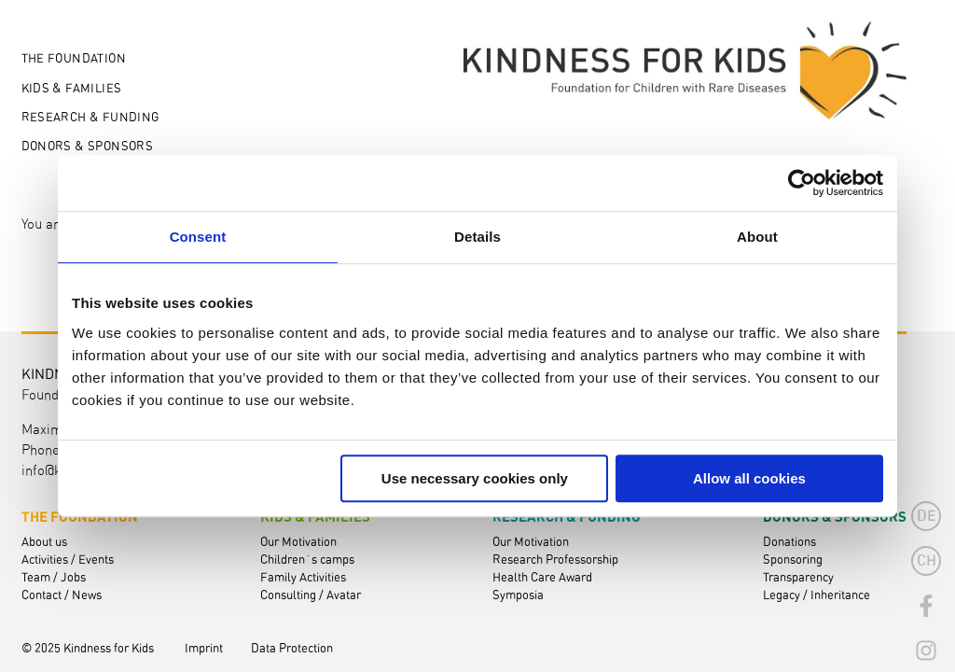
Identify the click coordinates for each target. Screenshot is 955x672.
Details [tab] (477, 237)
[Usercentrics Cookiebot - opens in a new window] (801, 183)
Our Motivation (298, 543)
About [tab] (757, 237)
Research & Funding (90, 118)
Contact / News (61, 596)
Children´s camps (307, 560)
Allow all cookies (749, 478)
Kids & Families (71, 89)
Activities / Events (67, 560)
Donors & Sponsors (87, 147)
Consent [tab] (198, 237)
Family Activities (303, 578)
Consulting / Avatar (310, 596)
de (926, 516)
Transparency (798, 578)
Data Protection (292, 649)
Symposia (518, 596)
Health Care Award (542, 578)
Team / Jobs (53, 578)
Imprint (204, 649)
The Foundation (73, 59)
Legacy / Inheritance (816, 596)
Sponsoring (793, 560)
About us (44, 543)
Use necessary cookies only (474, 478)
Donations (789, 543)
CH (926, 560)
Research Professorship (555, 560)
